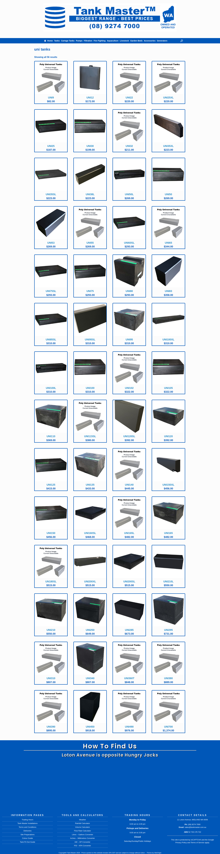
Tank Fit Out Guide (27, 842)
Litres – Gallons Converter (82, 834)
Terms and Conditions (27, 827)
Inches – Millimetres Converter (82, 838)
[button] (181, 40)
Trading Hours (27, 820)
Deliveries (27, 831)
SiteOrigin (157, 853)
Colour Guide (27, 838)
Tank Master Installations (27, 823)
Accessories (150, 41)
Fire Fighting (100, 41)
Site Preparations (27, 834)
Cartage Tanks (67, 41)
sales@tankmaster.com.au (195, 827)
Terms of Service (197, 843)
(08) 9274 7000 (194, 824)
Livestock (124, 41)
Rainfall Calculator (82, 823)
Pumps (79, 41)
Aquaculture (112, 41)
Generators (162, 41)
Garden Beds (136, 41)
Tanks (57, 41)
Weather (82, 820)
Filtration (88, 41)
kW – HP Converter (82, 842)
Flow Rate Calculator (82, 831)
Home (50, 41)
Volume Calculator (82, 827)
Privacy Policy (181, 843)
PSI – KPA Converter (82, 846)
